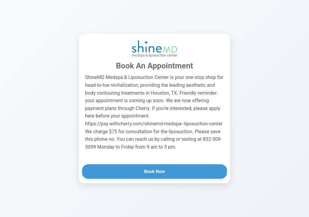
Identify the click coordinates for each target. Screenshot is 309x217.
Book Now (154, 171)
